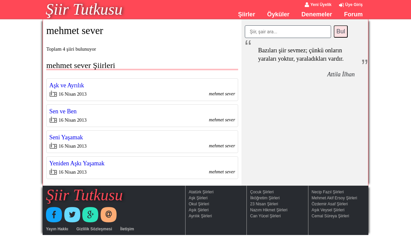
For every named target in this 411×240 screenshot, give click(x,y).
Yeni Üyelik (320, 4)
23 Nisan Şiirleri (264, 204)
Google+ (90, 214)
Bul (340, 31)
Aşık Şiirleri (199, 210)
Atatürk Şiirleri (201, 192)
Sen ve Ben (63, 111)
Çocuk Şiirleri (262, 192)
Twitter (72, 214)
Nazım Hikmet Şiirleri (268, 210)
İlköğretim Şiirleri (265, 198)
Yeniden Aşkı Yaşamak (77, 163)
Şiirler (246, 14)
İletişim (127, 229)
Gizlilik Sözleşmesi (94, 229)
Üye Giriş (354, 4)
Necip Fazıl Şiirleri (328, 192)
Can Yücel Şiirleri (265, 216)
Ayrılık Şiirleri (200, 216)
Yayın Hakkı (57, 229)
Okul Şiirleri (199, 204)
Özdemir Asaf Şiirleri (330, 204)
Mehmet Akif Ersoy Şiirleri (334, 198)
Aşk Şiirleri (198, 198)
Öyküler (278, 14)
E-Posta (109, 214)
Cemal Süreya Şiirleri (330, 216)
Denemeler (316, 14)
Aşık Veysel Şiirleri (328, 210)
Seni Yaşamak (66, 137)
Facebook (54, 214)
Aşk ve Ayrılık (66, 85)
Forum (353, 14)
